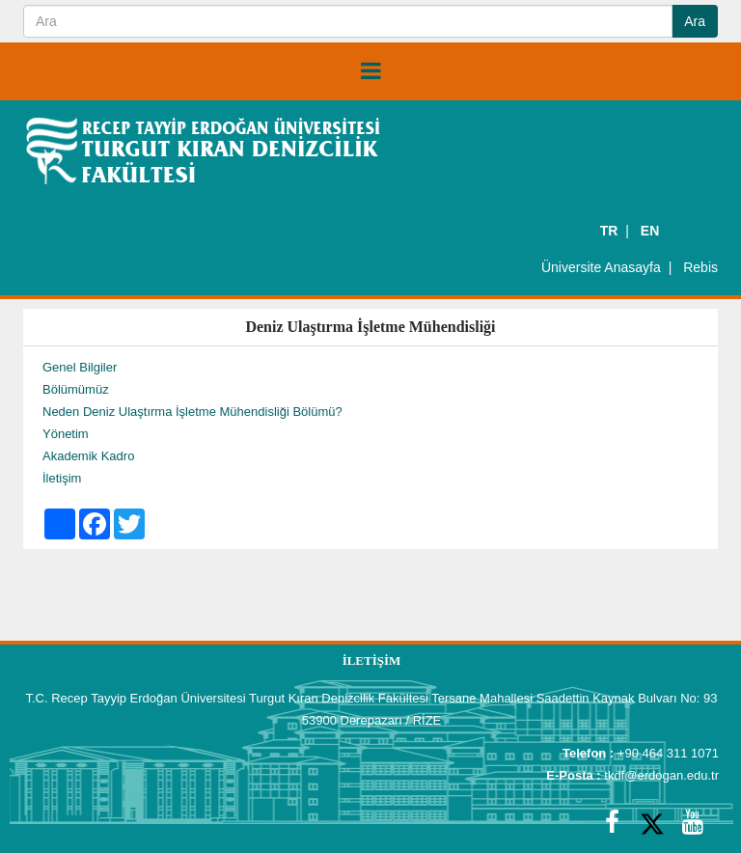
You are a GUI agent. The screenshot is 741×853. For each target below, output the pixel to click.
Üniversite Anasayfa (601, 267)
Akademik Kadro (88, 456)
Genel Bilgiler (79, 367)
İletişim (61, 478)
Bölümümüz (75, 389)
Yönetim (65, 433)
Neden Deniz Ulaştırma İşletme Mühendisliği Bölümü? (192, 411)
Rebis (700, 267)
